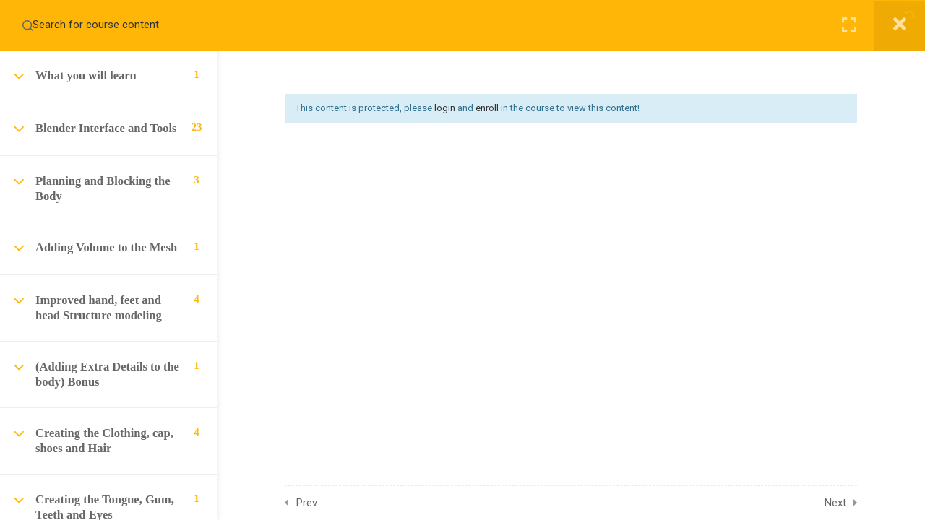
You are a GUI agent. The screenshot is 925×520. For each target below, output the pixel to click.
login (444, 108)
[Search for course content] (27, 25)
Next (835, 502)
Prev (306, 502)
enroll (487, 108)
